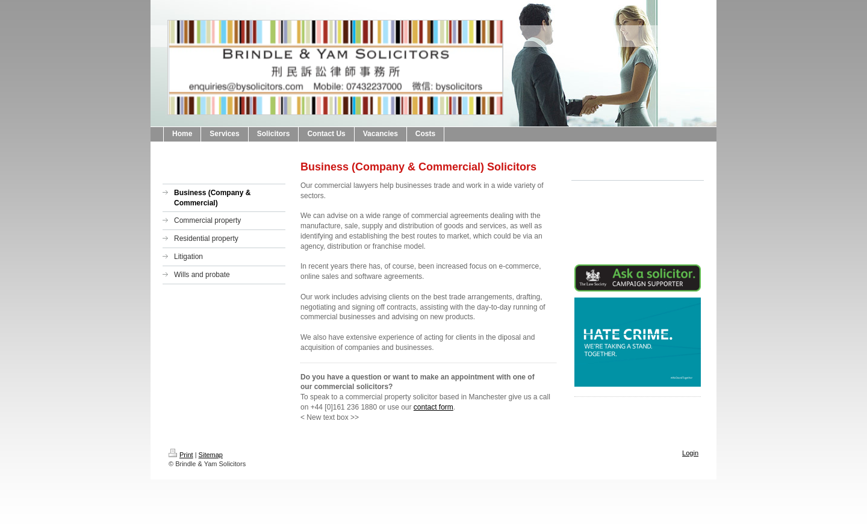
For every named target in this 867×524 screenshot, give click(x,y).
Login (690, 453)
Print (181, 454)
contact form (433, 407)
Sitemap (211, 454)
